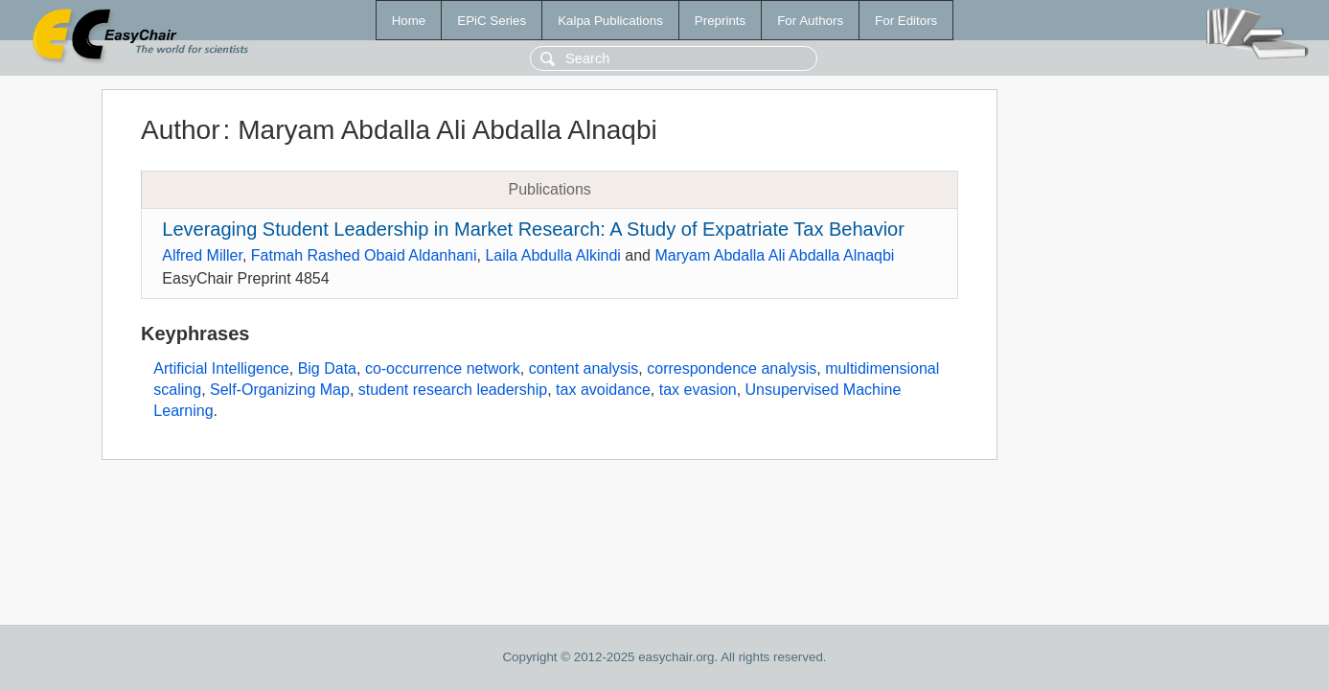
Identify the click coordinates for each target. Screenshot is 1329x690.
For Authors (810, 20)
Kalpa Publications (610, 20)
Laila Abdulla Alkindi (552, 255)
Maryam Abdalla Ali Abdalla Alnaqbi (774, 255)
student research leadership (452, 389)
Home (409, 20)
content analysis (584, 368)
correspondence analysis (731, 368)
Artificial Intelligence (220, 368)
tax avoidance (603, 389)
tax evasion (698, 389)
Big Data (327, 368)
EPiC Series (491, 20)
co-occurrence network (442, 368)
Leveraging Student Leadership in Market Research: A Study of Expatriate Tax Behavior (533, 229)
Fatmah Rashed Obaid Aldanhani (364, 255)
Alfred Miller (202, 255)
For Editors (906, 20)
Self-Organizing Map (280, 389)
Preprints (720, 20)
